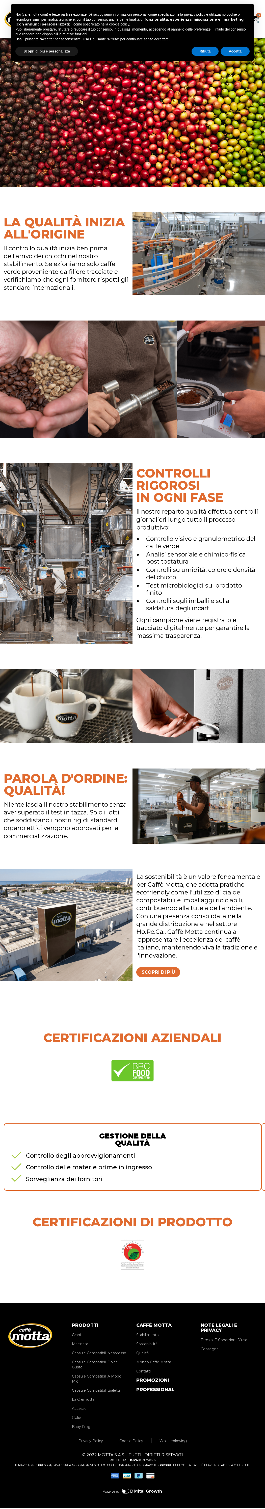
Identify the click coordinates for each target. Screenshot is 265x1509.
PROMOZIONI (152, 1382)
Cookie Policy (131, 1442)
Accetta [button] (235, 51)
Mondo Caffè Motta (153, 1364)
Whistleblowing (173, 1442)
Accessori (80, 1410)
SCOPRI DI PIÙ (165, 973)
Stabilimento (147, 1336)
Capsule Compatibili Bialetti (96, 1392)
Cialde (77, 1419)
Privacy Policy (90, 1442)
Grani (76, 1336)
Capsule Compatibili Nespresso (99, 1355)
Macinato (80, 1345)
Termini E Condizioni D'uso (224, 1341)
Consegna (210, 1350)
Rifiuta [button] (205, 51)
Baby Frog (81, 1428)
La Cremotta (83, 1401)
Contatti (143, 1373)
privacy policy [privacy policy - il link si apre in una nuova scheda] (194, 14)
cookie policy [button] (119, 24)
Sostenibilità (146, 1345)
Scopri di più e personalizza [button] (46, 51)
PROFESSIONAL (155, 1391)
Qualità (142, 1355)
